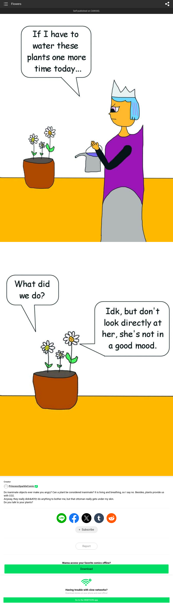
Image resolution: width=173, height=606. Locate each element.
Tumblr (99, 518)
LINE (61, 518)
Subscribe (88, 529)
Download (86, 569)
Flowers (16, 4)
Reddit (111, 518)
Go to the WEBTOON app (86, 600)
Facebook (74, 518)
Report (86, 546)
